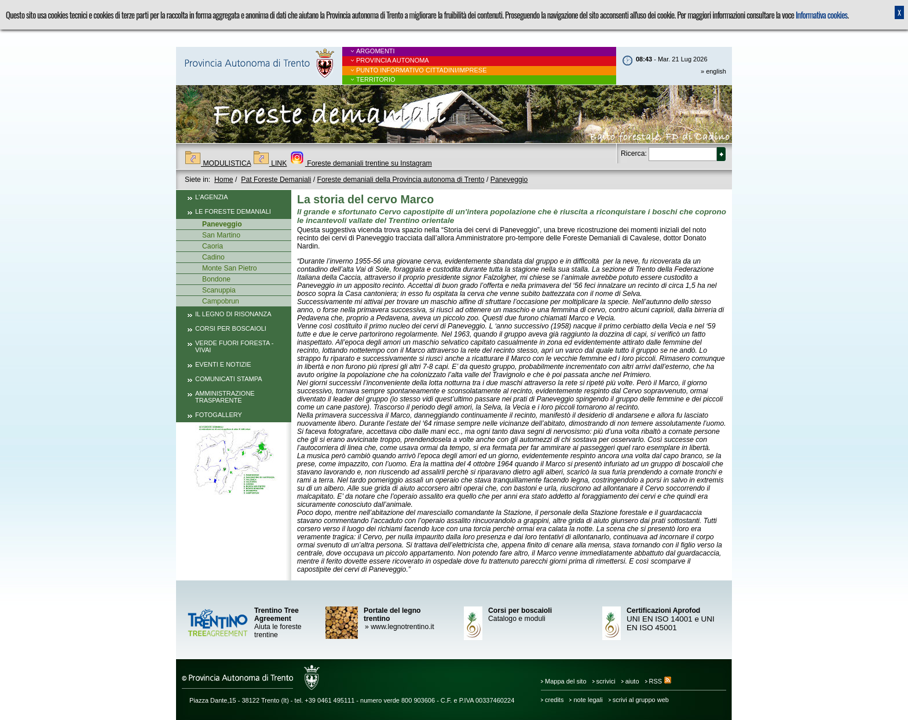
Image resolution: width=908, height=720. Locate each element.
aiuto (632, 681)
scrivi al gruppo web (641, 699)
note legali (587, 699)
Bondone (216, 279)
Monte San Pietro (229, 268)
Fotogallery (218, 414)
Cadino (213, 257)
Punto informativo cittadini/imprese (421, 70)
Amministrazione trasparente (225, 397)
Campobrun (220, 301)
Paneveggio (509, 180)
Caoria (212, 246)
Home (223, 180)
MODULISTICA (218, 163)
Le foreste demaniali (233, 211)
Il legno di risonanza (233, 313)
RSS (660, 681)
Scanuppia (219, 290)
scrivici (606, 681)
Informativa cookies (821, 15)
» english (713, 71)
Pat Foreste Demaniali (276, 180)
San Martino (221, 235)
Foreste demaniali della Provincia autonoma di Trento (401, 180)
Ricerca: (634, 153)
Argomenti (375, 50)
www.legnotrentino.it (399, 627)
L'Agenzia (211, 196)
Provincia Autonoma (392, 60)
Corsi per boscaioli (230, 328)
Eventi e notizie (223, 364)
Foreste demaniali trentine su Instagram (360, 163)
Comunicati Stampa (228, 378)
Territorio (376, 79)
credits (554, 699)
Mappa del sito (566, 681)
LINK (270, 163)
